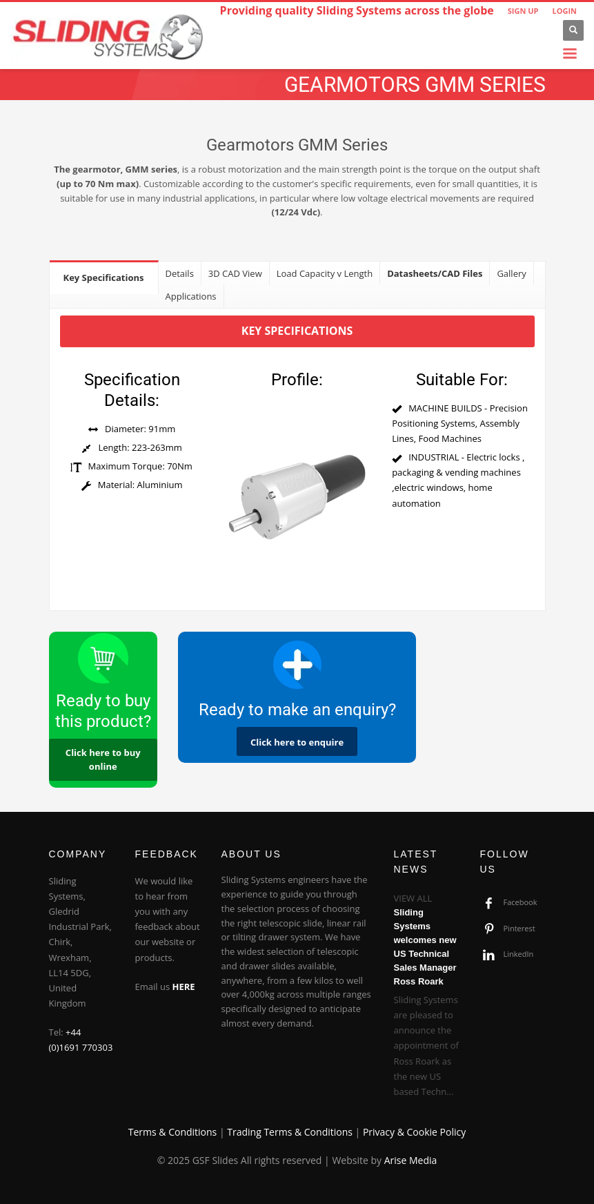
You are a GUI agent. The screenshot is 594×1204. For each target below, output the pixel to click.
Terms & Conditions (172, 1131)
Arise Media (410, 1160)
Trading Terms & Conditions (290, 1131)
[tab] (104, 277)
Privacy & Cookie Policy (414, 1131)
